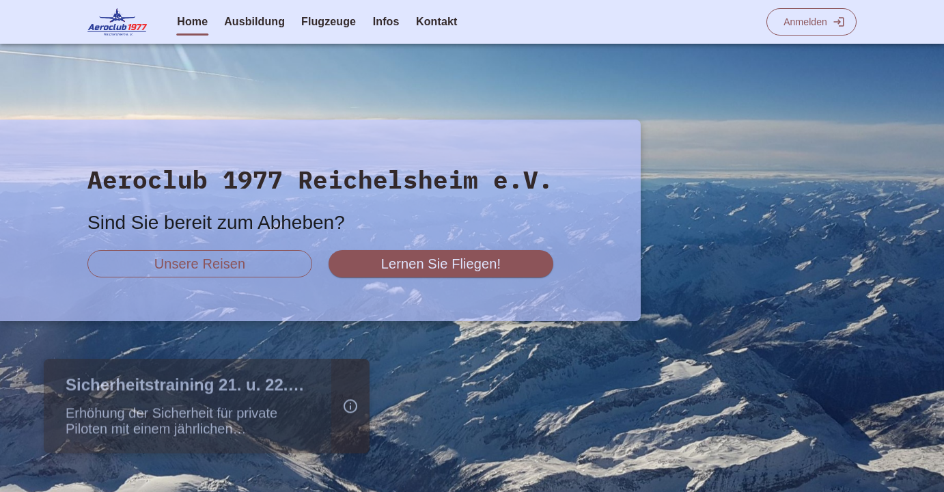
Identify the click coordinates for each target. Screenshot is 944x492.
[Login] (811, 22)
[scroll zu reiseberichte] (199, 263)
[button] (350, 408)
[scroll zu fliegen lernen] (441, 263)
